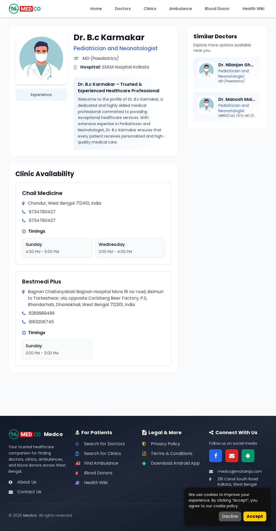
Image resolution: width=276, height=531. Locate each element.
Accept (255, 516)
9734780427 (42, 212)
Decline (230, 516)
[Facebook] (215, 455)
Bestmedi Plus (41, 281)
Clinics (150, 8)
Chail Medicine (42, 193)
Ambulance (180, 8)
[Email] (231, 455)
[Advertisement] (227, 169)
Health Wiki (253, 8)
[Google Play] (248, 455)
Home (96, 8)
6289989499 (41, 313)
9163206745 (41, 322)
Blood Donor (217, 8)
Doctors (123, 8)
